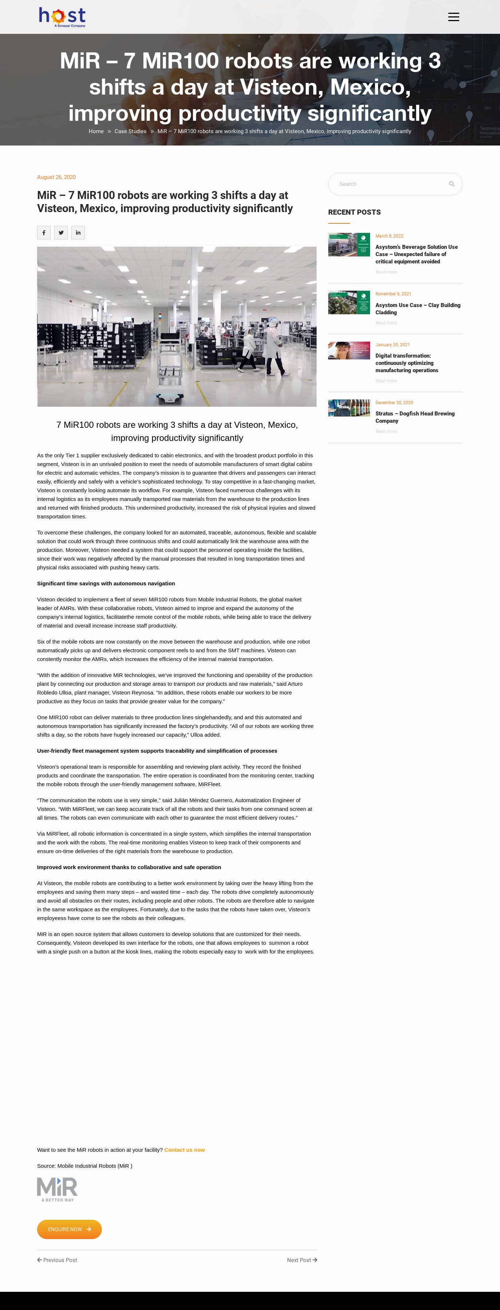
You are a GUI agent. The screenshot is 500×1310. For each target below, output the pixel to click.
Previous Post (57, 1260)
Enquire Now (69, 1229)
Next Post (302, 1260)
